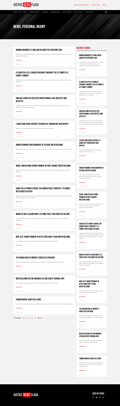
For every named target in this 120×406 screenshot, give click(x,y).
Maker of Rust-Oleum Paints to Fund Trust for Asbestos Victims (43, 214)
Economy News (34, 12)
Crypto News (66, 12)
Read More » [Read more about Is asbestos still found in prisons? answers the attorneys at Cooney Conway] (19, 85)
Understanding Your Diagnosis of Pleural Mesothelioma (39, 144)
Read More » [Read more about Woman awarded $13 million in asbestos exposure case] (19, 60)
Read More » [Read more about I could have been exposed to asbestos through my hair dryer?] (19, 132)
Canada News (55, 12)
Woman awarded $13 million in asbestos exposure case (39, 49)
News (25, 12)
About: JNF (17, 12)
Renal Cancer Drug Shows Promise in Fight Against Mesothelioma (43, 165)
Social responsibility (81, 5)
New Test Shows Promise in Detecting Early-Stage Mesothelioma (43, 236)
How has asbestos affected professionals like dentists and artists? (91, 114)
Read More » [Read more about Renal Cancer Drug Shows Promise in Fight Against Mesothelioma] (19, 176)
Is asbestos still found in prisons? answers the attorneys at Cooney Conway (91, 84)
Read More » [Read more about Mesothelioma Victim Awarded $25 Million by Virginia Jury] (19, 287)
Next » (40, 318)
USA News (45, 12)
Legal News (89, 12)
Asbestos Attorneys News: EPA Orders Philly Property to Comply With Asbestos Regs (90, 226)
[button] (105, 12)
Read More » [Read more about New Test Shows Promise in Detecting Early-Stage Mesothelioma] (19, 245)
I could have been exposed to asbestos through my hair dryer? (42, 123)
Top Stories (95, 5)
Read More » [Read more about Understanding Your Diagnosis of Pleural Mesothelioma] (19, 153)
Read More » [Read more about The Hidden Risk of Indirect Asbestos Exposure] (19, 266)
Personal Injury (33, 26)
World (104, 5)
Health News (78, 12)
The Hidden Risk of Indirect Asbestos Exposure (35, 257)
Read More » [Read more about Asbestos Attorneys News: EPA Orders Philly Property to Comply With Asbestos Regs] (19, 201)
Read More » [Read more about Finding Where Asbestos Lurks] (19, 308)
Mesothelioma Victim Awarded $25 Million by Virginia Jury (40, 278)
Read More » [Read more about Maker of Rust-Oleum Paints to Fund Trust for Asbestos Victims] (19, 224)
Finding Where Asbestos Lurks (28, 299)
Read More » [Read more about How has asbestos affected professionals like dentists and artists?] (19, 111)
